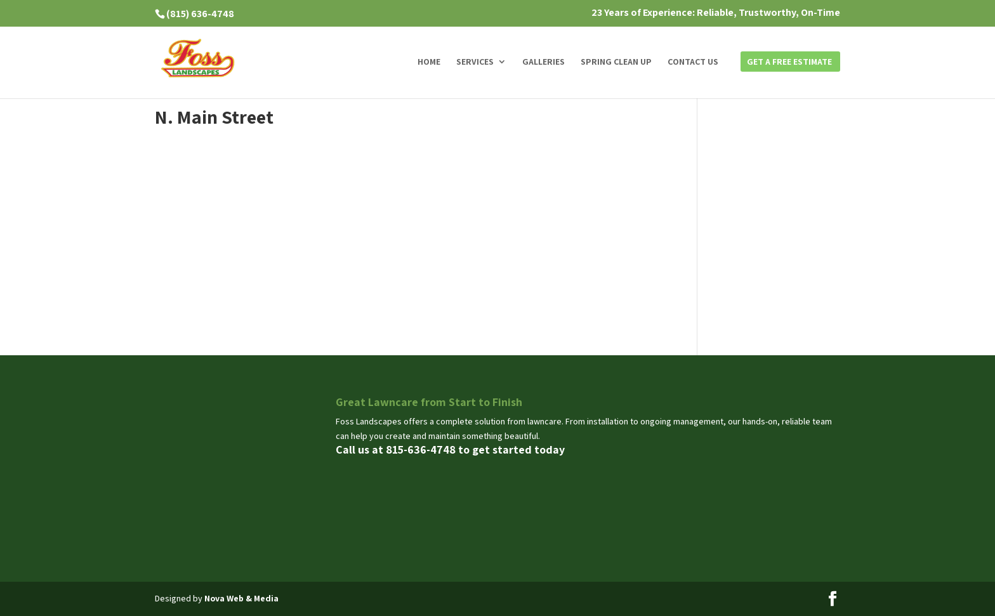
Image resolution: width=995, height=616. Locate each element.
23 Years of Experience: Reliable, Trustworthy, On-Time (715, 13)
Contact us (693, 62)
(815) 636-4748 (200, 13)
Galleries (543, 62)
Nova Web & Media (241, 598)
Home (429, 62)
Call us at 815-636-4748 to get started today (450, 449)
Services (475, 62)
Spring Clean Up (616, 62)
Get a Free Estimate (789, 62)
